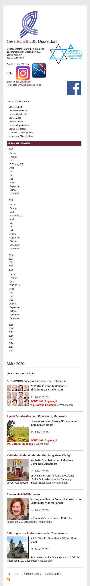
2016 (11, 336)
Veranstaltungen (19, 143)
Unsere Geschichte (18, 114)
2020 (11, 270)
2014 (11, 343)
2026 (11, 148)
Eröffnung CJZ (16, 164)
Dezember (14, 193)
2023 (11, 259)
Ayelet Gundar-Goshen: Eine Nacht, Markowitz (37, 416)
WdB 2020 (14, 285)
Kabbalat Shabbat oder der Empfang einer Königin (39, 455)
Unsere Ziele (15, 118)
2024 (11, 255)
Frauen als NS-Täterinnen (23, 494)
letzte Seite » (54, 573)
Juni (11, 175)
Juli (11, 179)
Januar (12, 153)
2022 (11, 262)
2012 (11, 350)
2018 (11, 328)
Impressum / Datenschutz (21, 136)
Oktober (13, 190)
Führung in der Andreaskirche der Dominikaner (37, 533)
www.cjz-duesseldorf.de (29, 85)
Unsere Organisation (19, 125)
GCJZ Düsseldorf (18, 101)
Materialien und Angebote (21, 132)
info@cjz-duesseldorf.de (18, 82)
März (11, 160)
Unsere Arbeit (15, 107)
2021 (11, 266)
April (11, 168)
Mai (11, 171)
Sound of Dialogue (18, 129)
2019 (11, 325)
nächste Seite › (32, 573)
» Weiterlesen (65, 405)
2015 (11, 339)
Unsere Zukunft (16, 121)
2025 (11, 200)
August (12, 182)
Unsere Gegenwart (18, 110)
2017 (11, 332)
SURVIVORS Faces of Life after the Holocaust (36, 381)
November (14, 245)
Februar (13, 157)
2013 (11, 347)
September (14, 186)
